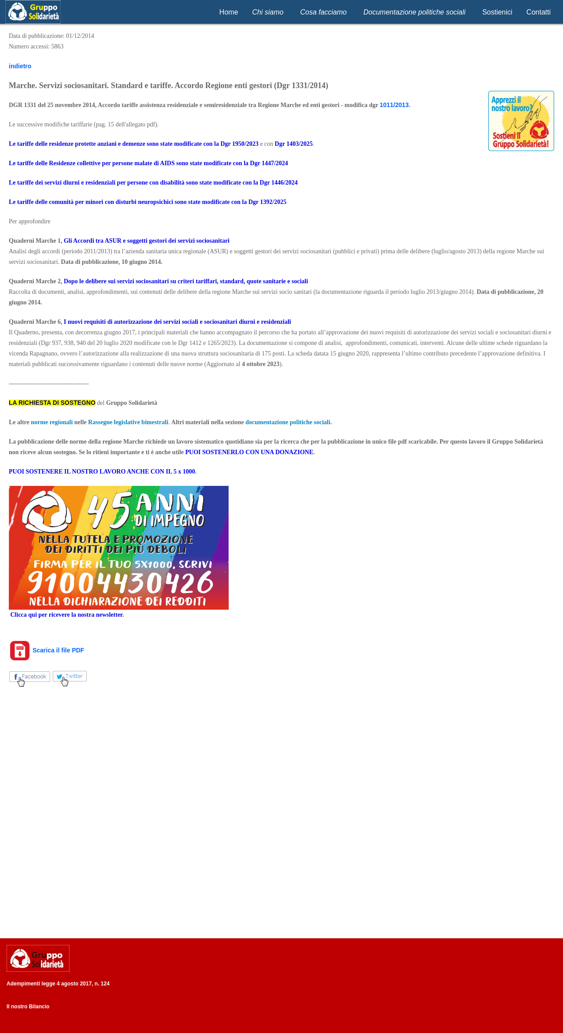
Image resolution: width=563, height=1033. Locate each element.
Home (228, 12)
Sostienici (497, 12)
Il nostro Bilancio (28, 1006)
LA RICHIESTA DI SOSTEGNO (52, 402)
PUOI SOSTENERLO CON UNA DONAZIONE (249, 452)
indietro (20, 66)
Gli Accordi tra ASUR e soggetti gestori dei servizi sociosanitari (147, 240)
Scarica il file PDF (46, 650)
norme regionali (52, 422)
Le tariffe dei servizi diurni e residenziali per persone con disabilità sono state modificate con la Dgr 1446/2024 (153, 182)
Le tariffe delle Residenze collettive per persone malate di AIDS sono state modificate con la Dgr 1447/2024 (148, 163)
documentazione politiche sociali (287, 422)
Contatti (538, 12)
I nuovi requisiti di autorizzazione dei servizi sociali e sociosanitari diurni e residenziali (177, 321)
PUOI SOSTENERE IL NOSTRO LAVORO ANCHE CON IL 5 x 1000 (102, 471)
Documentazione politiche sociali (414, 12)
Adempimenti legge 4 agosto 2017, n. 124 (58, 984)
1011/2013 (394, 104)
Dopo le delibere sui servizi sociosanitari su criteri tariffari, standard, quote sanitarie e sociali (186, 281)
